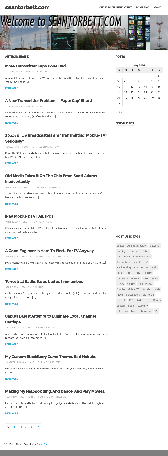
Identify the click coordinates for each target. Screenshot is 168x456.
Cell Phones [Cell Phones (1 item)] (123, 256)
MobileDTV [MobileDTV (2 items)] (134, 289)
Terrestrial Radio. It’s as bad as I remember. (47, 281)
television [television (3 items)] (122, 310)
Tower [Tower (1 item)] (134, 310)
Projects (55, 362)
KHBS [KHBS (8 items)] (155, 278)
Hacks (46, 362)
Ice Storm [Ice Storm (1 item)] (122, 278)
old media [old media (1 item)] (148, 294)
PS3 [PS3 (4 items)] (131, 300)
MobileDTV (43, 146)
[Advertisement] (128, 178)
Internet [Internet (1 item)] (135, 278)
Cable (41, 327)
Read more (11, 88)
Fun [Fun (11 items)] (136, 267)
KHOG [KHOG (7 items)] (120, 283)
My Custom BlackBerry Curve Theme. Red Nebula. (54, 356)
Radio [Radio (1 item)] (139, 300)
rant (52, 146)
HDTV (41, 71)
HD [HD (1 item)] (128, 272)
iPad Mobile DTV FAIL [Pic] (31, 216)
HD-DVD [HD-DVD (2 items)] (137, 272)
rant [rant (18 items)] (148, 300)
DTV (36, 71)
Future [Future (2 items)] (144, 267)
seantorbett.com (29, 7)
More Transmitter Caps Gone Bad (38, 66)
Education (51, 256)
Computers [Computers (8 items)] (123, 261)
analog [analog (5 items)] (120, 245)
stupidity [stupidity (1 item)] (143, 305)
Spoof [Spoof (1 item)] (131, 305)
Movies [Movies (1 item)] (147, 289)
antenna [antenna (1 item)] (154, 245)
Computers (40, 187)
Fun (49, 187)
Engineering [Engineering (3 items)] (124, 267)
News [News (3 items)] (120, 294)
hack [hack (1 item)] (153, 267)
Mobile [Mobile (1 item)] (121, 289)
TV (46, 71)
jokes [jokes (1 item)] (146, 278)
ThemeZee (42, 449)
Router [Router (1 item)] (157, 300)
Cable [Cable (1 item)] (145, 251)
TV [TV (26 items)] (156, 310)
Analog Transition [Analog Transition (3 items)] (137, 245)
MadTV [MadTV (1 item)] (131, 283)
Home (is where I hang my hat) (115, 7)
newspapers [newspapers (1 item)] (133, 294)
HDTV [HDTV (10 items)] (148, 272)
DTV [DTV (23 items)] (145, 261)
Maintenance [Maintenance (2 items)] (145, 283)
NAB (47, 221)
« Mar (119, 111)
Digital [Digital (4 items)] (136, 261)
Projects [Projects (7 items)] (121, 300)
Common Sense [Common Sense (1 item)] (142, 256)
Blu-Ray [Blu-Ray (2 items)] (121, 251)
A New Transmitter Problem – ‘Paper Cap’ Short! (52, 100)
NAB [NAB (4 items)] (157, 289)
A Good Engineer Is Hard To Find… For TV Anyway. (53, 250)
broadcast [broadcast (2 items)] (133, 251)
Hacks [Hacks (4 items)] (120, 272)
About (157, 7)
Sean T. (26, 71)
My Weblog (142, 7)
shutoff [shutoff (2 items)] (121, 305)
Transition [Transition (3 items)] (146, 310)
